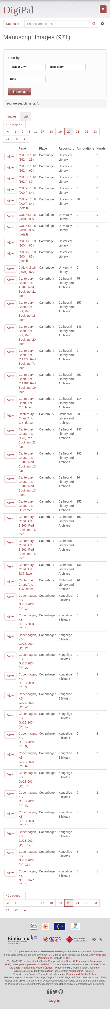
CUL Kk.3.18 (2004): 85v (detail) (27, 230)
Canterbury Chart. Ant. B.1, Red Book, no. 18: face (28, 311)
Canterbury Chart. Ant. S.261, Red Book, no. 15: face (28, 549)
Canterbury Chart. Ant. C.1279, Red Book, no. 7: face (27, 359)
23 (97, 131)
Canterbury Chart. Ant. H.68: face (26, 506)
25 (18, 139)
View (10, 156)
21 (79, 131)
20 (70, 131)
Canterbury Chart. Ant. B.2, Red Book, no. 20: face (28, 335)
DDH (68, 958)
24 (9, 139)
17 (44, 131)
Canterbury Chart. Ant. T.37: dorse (26, 585)
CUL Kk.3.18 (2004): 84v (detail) (27, 204)
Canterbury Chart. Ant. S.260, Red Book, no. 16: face (28, 525)
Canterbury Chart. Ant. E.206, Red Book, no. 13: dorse (28, 486)
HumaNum (47, 971)
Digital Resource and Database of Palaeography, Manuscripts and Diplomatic (60, 951)
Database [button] (14, 24)
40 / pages (14, 124)
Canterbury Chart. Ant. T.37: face (26, 569)
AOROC (97, 964)
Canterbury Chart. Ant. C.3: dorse (26, 418)
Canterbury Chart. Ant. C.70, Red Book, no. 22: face (28, 438)
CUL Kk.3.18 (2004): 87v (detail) (27, 256)
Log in (54, 1000)
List (25, 116)
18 (53, 131)
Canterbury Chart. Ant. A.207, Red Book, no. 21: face (28, 287)
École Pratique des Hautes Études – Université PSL (43, 967)
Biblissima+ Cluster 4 (83, 971)
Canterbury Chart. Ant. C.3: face (26, 403)
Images (11, 116)
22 (88, 131)
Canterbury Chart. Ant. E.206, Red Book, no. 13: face (28, 462)
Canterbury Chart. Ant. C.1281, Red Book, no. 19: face (28, 383)
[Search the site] (57, 23)
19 (61, 131)
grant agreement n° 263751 (34, 964)
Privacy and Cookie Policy (81, 974)
